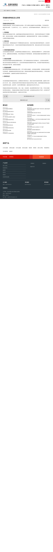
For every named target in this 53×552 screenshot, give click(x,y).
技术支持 (40, 14)
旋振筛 (4, 550)
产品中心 (24, 5)
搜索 (47, 1)
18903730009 (41, 1)
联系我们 (11, 501)
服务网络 (44, 14)
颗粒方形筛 (8, 550)
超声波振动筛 (14, 550)
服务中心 (43, 5)
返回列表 (47, 20)
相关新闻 (30, 134)
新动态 (5, 134)
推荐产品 (6, 172)
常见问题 (14, 10)
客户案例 (33, 5)
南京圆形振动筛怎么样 (18, 126)
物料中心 (38, 5)
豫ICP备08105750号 (27, 547)
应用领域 (29, 5)
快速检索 (43, 501)
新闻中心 (48, 5)
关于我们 (48, 7)
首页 (5, 10)
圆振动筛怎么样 (35, 130)
